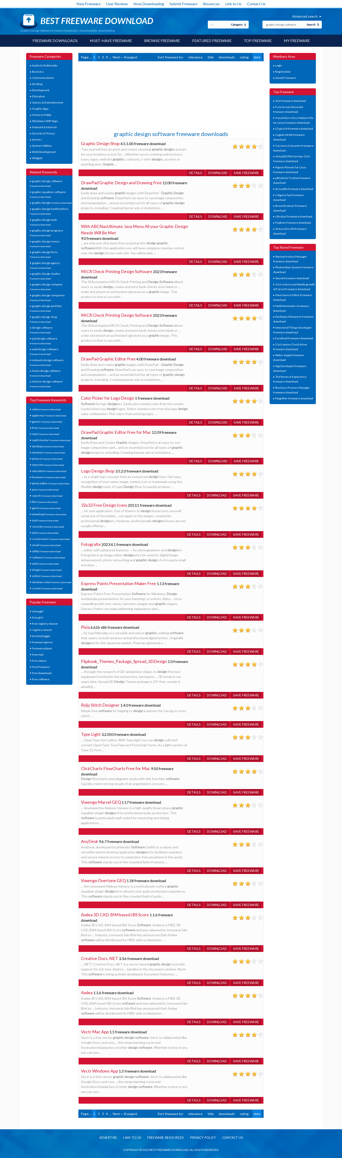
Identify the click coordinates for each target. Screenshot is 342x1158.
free (45, 428)
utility (46, 551)
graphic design (52, 203)
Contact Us (256, 3)
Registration (283, 72)
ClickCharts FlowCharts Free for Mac (115, 768)
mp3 (45, 434)
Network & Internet (44, 127)
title (211, 57)
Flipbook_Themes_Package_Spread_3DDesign (124, 661)
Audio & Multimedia (44, 65)
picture (47, 458)
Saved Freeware (285, 78)
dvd (45, 532)
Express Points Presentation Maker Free (118, 583)
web (45, 563)
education (49, 471)
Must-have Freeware (110, 40)
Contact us (234, 1138)
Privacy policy (203, 1138)
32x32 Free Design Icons (104, 505)
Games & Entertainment (47, 102)
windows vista (51, 582)
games (47, 421)
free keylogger (41, 636)
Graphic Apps (40, 109)
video (46, 409)
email (46, 545)
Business (38, 72)
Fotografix (91, 544)
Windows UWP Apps (45, 121)
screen (47, 588)
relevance (195, 57)
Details (194, 173)
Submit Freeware (183, 3)
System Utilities (42, 146)
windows (48, 452)
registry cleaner (42, 630)
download (49, 514)
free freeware (41, 667)
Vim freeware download (290, 101)
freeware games (42, 642)
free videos (39, 660)
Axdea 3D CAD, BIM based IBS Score (115, 914)
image (47, 570)
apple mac (49, 415)
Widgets (37, 158)
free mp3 (38, 654)
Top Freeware (258, 40)
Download (217, 173)
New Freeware (88, 3)
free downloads (42, 673)
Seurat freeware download (292, 278)
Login (278, 65)
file (45, 502)
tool (45, 520)
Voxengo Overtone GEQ (103, 880)
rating (244, 57)
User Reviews (117, 3)
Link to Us (233, 3)
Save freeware (246, 173)
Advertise (106, 1138)
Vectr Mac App (95, 1031)
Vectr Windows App (99, 1070)
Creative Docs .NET (99, 958)
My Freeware (297, 40)
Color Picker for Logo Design (107, 398)
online (47, 576)
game (46, 508)
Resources (211, 3)
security (48, 526)
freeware (49, 477)
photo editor (50, 483)
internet (48, 465)
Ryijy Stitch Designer (100, 705)
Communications (43, 78)
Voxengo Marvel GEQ (101, 802)
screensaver (51, 539)
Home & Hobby (41, 115)
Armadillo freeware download (294, 189)
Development (40, 90)
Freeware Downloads (54, 40)
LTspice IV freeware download (294, 129)
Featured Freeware (212, 40)
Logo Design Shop (97, 470)
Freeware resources (164, 1138)
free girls (37, 617)
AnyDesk (89, 841)
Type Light (91, 734)
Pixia (85, 627)
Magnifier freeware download (294, 398)
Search (311, 24)
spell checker (51, 440)
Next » (117, 57)
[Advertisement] (114, 94)
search (47, 495)
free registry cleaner (45, 623)
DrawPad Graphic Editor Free (108, 358)
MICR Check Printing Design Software (116, 271)
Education (38, 96)
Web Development (44, 152)
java (45, 489)
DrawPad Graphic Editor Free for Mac (116, 432)
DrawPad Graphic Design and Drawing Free (121, 182)
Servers (37, 140)
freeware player (42, 648)
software (48, 557)
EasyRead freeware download (294, 338)
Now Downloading (148, 3)
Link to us (131, 1138)
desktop (48, 446)
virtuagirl (37, 611)
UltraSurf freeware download (293, 216)
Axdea (87, 992)
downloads (227, 57)
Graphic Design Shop (100, 143)
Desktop (37, 84)
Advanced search (305, 16)
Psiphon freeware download (293, 223)
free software (40, 679)
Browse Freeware (162, 40)
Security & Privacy (43, 133)
